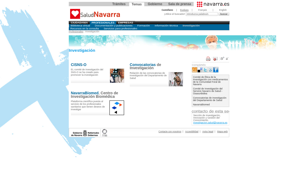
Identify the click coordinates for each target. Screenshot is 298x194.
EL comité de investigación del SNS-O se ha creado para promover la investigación (87, 72)
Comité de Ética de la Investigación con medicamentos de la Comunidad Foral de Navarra (210, 81)
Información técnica (166, 25)
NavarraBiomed (201, 104)
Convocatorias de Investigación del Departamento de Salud (210, 99)
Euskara (184, 10)
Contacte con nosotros (170, 131)
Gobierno (155, 4)
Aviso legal (207, 131)
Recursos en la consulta (84, 28)
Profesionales (102, 22)
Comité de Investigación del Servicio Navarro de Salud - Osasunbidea (207, 91)
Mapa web (222, 131)
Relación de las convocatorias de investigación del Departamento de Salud (148, 76)
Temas (137, 4)
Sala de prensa (179, 4)
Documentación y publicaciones (113, 25)
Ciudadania (79, 22)
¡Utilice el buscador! (175, 14)
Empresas (125, 22)
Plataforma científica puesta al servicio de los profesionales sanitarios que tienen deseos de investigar (88, 105)
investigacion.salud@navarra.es (210, 122)
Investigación (191, 25)
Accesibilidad (191, 131)
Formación (143, 25)
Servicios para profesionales (120, 28)
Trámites (118, 4)
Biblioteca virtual (80, 25)
